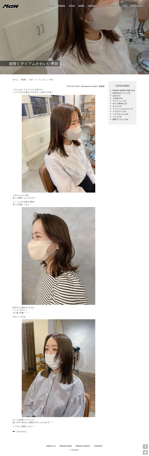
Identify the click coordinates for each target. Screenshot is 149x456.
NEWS (81, 6)
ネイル (115, 106)
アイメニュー (118, 101)
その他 (115, 98)
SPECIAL (61, 6)
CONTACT (98, 446)
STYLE (72, 6)
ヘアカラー (117, 111)
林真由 (101, 86)
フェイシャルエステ (121, 109)
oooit (115, 96)
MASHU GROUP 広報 (121, 90)
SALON (51, 6)
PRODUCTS (114, 6)
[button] (58, 144)
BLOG (102, 6)
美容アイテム (118, 119)
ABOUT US (50, 446)
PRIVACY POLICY (83, 446)
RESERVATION (137, 6)
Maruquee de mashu (89, 86)
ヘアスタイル (19, 431)
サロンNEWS (118, 103)
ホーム (15, 79)
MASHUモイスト (120, 93)
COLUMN (92, 6)
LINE (125, 6)
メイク (115, 117)
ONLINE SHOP (65, 446)
